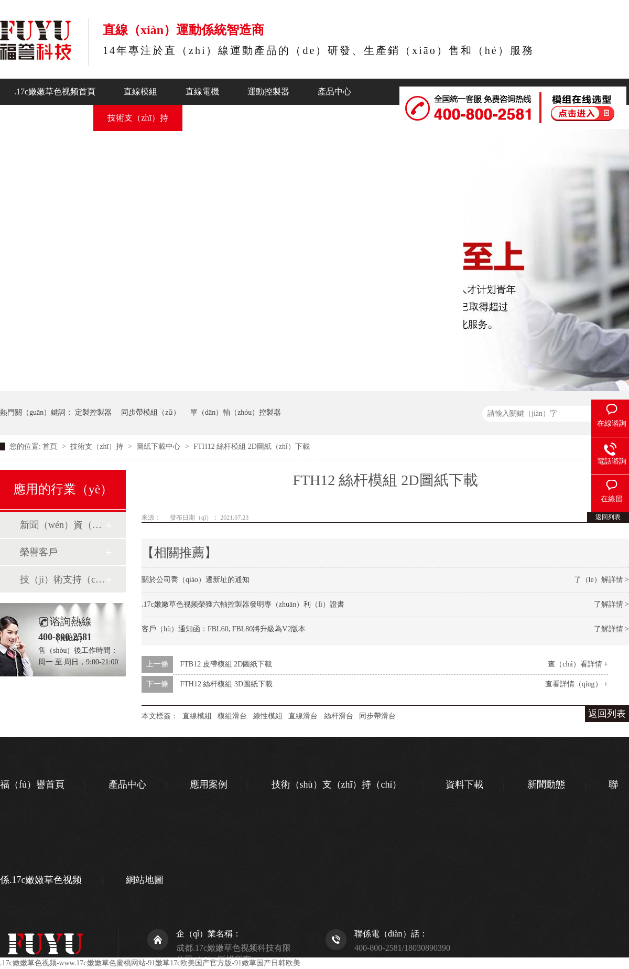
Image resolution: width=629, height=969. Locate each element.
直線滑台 (303, 716)
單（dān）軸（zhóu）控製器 (235, 412)
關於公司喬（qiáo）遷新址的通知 (196, 580)
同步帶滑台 (377, 716)
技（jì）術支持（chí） (62, 579)
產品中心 (334, 91)
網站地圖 (145, 880)
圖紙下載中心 (159, 446)
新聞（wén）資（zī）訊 (62, 525)
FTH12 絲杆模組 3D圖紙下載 (226, 684)
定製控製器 (93, 412)
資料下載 (464, 784)
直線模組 (140, 91)
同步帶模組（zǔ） (150, 412)
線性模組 (268, 716)
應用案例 (208, 784)
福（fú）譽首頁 (32, 784)
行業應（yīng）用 (46, 117)
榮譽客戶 (39, 552)
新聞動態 (213, 117)
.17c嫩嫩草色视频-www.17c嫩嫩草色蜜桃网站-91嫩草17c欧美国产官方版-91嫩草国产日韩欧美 (150, 963)
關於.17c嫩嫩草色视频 (299, 117)
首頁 (50, 446)
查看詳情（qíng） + (576, 684)
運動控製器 (268, 91)
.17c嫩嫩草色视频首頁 (54, 91)
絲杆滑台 (338, 716)
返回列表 (608, 517)
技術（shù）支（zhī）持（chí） (337, 784)
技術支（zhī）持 (137, 117)
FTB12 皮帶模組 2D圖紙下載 (226, 664)
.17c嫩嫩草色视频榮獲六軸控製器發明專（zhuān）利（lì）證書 (243, 604)
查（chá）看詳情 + (578, 664)
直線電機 (202, 91)
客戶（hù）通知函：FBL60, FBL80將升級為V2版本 (224, 629)
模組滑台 (232, 716)
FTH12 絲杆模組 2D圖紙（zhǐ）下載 (251, 446)
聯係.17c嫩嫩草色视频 (408, 141)
